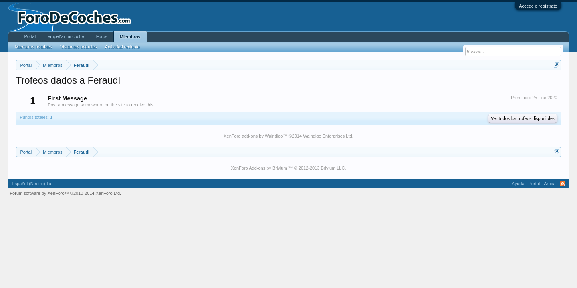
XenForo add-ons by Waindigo (253, 136)
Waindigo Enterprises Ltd (327, 136)
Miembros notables (33, 46)
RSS (562, 183)
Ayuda (518, 183)
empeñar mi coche (66, 36)
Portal (30, 36)
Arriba (549, 183)
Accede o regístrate (538, 6)
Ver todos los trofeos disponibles (522, 118)
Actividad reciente (122, 46)
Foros (101, 36)
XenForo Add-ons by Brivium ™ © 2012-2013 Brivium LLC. (288, 168)
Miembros (130, 36)
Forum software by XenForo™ (65, 193)
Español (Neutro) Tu (31, 183)
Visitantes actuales (78, 46)
